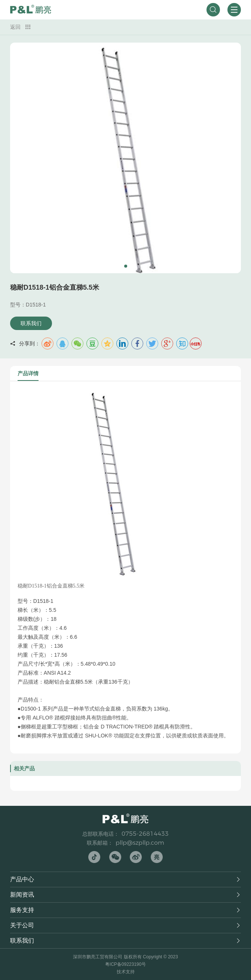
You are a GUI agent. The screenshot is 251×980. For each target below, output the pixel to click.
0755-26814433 (145, 833)
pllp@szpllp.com (140, 842)
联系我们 (31, 323)
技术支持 (126, 971)
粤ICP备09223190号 (125, 964)
